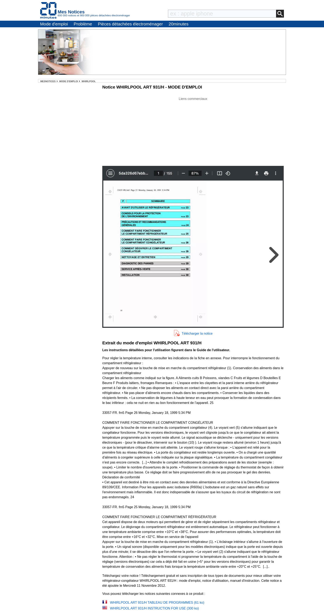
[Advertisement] (193, 130)
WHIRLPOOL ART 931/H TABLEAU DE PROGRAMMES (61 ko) (157, 602)
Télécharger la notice (197, 333)
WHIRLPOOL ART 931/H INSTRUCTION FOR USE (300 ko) (154, 608)
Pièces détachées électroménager (130, 24)
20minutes (178, 24)
